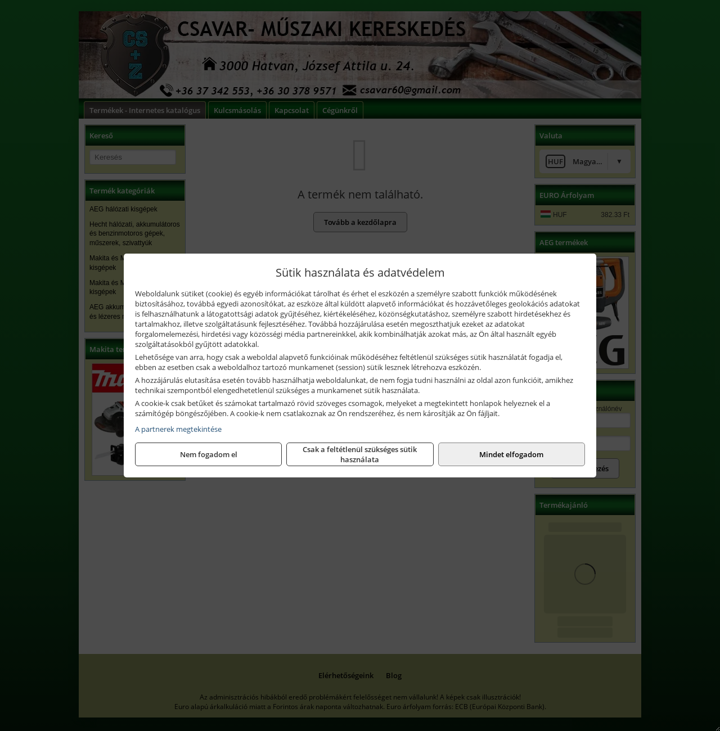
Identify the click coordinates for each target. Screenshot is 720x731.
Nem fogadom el (208, 454)
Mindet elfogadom (511, 454)
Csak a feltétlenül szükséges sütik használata (360, 454)
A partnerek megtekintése (178, 429)
